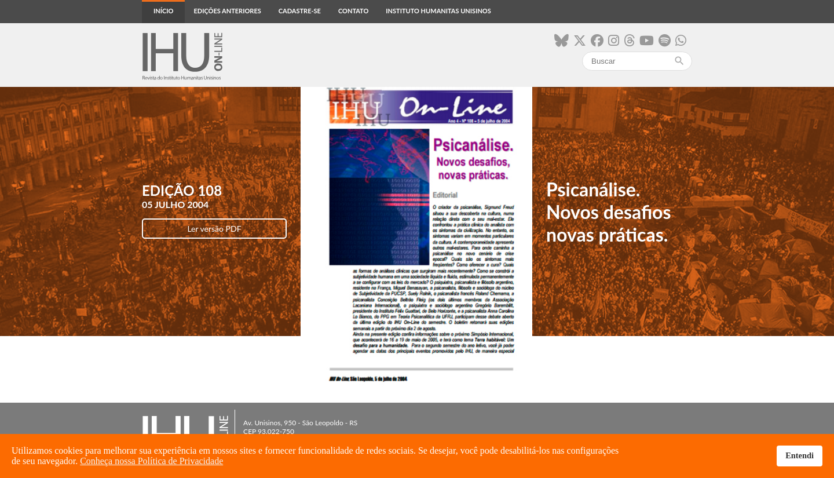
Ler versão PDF (214, 228)
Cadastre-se (300, 10)
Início (163, 10)
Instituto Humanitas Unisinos (438, 10)
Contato (353, 10)
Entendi (799, 455)
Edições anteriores (227, 10)
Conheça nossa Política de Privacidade (151, 461)
